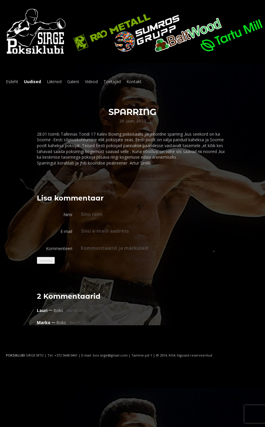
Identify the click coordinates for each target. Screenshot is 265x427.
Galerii (73, 81)
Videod (91, 81)
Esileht (12, 81)
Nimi (67, 214)
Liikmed (54, 81)
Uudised (32, 81)
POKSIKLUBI (15, 355)
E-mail (66, 231)
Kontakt (133, 81)
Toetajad (112, 81)
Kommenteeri (59, 248)
